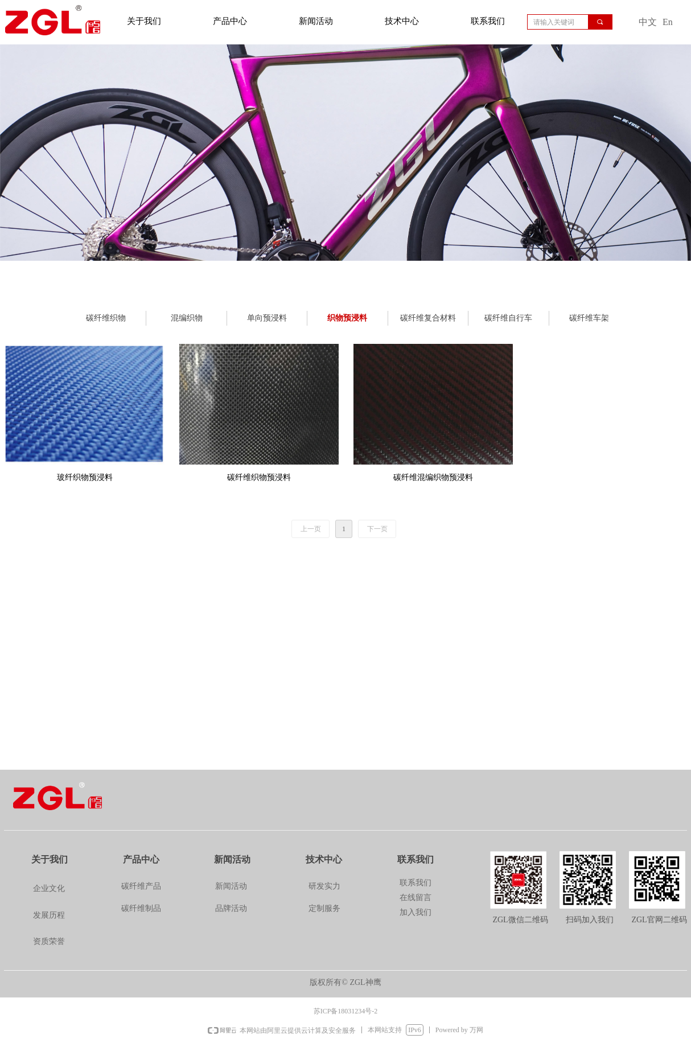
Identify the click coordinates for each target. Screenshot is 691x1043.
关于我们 (144, 21)
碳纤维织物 (106, 318)
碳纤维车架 (589, 318)
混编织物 (187, 318)
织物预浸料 (347, 318)
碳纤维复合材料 (428, 318)
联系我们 (488, 21)
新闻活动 (316, 21)
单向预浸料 (267, 318)
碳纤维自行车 (508, 318)
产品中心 (230, 21)
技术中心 (402, 21)
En (668, 22)
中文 (648, 22)
